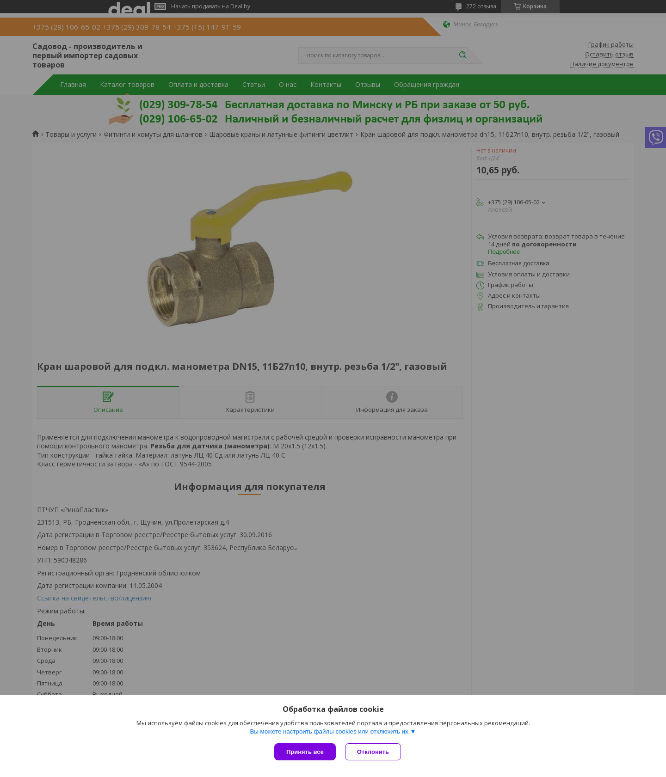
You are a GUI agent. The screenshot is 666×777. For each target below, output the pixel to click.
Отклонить (373, 751)
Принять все (305, 751)
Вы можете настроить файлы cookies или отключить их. (330, 731)
